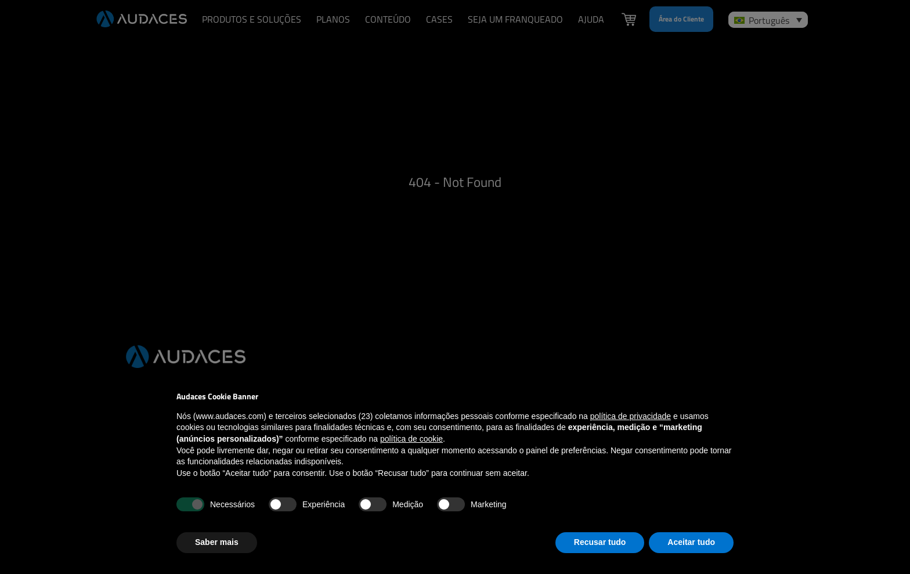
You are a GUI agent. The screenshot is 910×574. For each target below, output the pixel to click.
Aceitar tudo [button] (691, 542)
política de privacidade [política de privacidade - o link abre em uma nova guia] (630, 416)
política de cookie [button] (411, 438)
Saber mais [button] (217, 542)
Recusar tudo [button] (600, 542)
